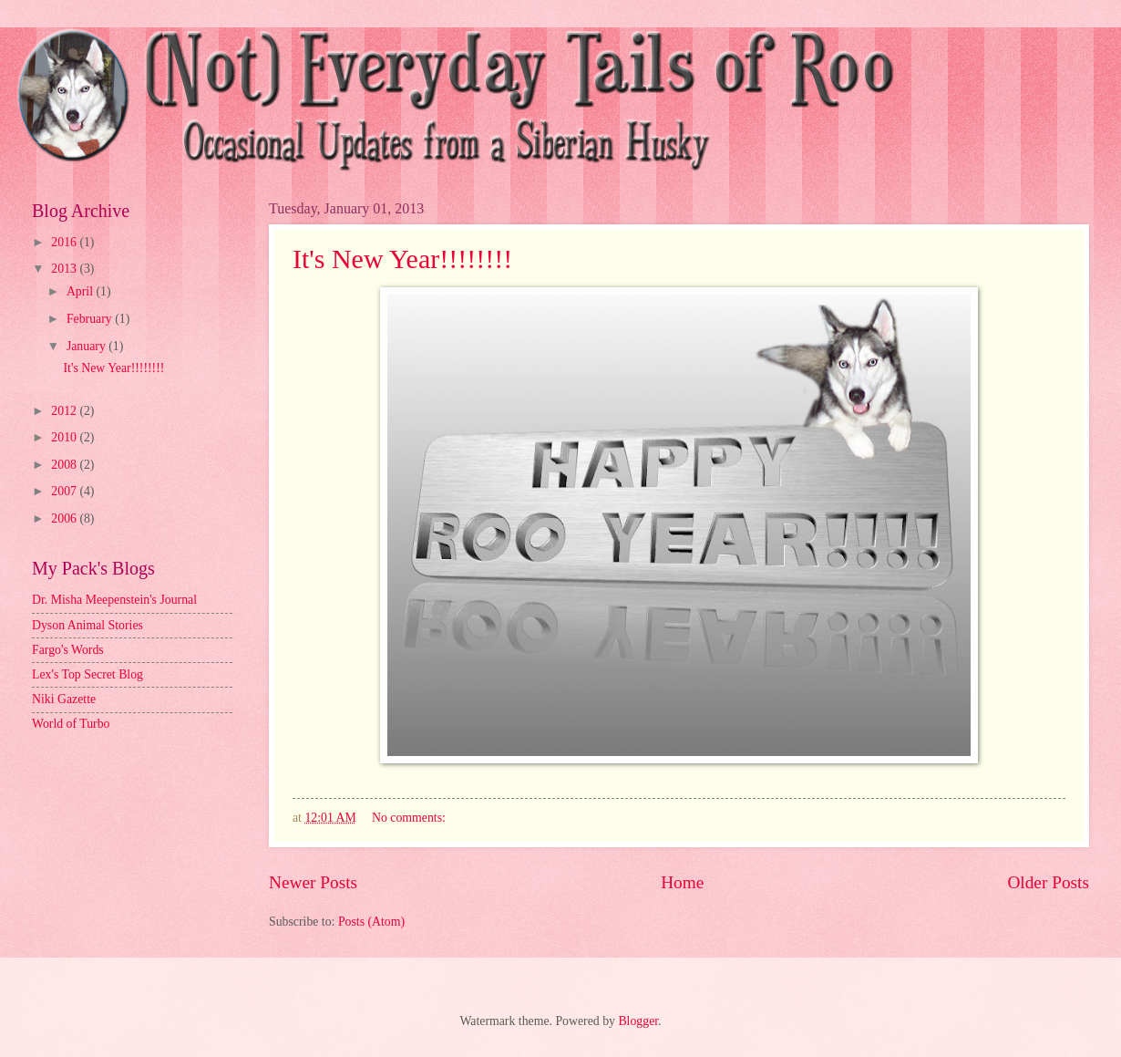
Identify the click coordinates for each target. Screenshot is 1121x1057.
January (87, 346)
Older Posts (1048, 882)
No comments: (410, 817)
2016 (65, 242)
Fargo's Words (68, 650)
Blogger (638, 1021)
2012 (65, 411)
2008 (65, 465)
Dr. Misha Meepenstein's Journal (114, 599)
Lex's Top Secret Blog (87, 674)
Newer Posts (313, 882)
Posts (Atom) (371, 921)
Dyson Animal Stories (87, 625)
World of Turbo (71, 724)
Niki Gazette (64, 699)
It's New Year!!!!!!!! (402, 259)
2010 (65, 437)
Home (682, 882)
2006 (65, 518)
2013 (65, 268)
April (82, 291)
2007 (65, 491)
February (91, 319)
